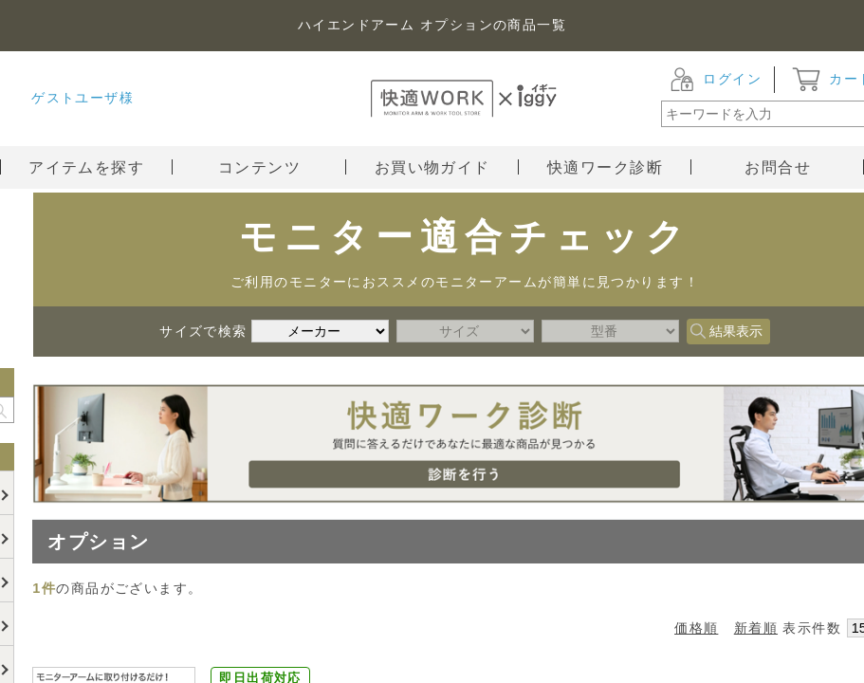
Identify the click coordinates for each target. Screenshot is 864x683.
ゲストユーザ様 (82, 97)
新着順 (756, 628)
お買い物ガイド (447, 167)
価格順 (696, 628)
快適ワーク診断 (619, 167)
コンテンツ (282, 167)
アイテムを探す (86, 167)
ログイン (732, 78)
